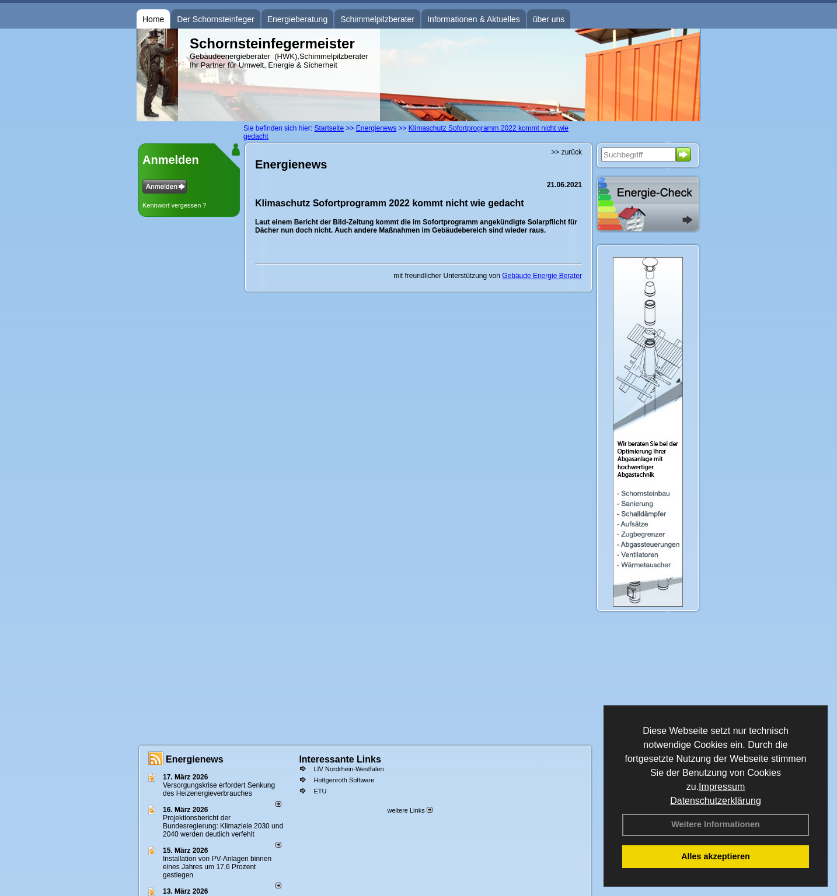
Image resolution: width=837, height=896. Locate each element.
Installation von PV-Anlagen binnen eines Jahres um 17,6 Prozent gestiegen (217, 867)
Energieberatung (297, 19)
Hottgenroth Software (343, 779)
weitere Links (409, 810)
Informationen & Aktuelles (473, 19)
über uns (548, 19)
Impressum (722, 787)
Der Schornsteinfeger (215, 19)
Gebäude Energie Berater (542, 276)
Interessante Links (340, 759)
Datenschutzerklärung (715, 801)
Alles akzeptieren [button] (715, 856)
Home (153, 19)
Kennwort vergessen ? (174, 205)
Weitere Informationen (715, 824)
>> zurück (566, 152)
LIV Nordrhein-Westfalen (348, 768)
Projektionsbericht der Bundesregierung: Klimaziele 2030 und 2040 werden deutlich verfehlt (223, 826)
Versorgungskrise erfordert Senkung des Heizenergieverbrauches (219, 789)
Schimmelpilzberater (377, 19)
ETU (319, 791)
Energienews (195, 759)
